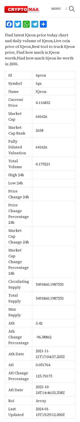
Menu (56, 8)
